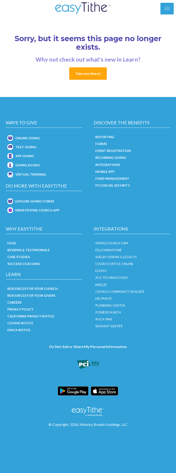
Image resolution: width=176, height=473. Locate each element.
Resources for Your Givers (31, 295)
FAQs (11, 243)
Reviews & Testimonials (28, 250)
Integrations (107, 165)
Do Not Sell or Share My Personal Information (88, 347)
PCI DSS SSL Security (112, 185)
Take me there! (88, 73)
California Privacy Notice (30, 316)
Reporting (104, 137)
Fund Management (112, 178)
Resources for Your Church (32, 289)
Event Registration (113, 151)
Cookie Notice (20, 323)
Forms (101, 144)
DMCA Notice (18, 330)
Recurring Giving (110, 158)
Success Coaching (23, 264)
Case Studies (18, 257)
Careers (14, 302)
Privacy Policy (20, 309)
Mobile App (105, 172)
